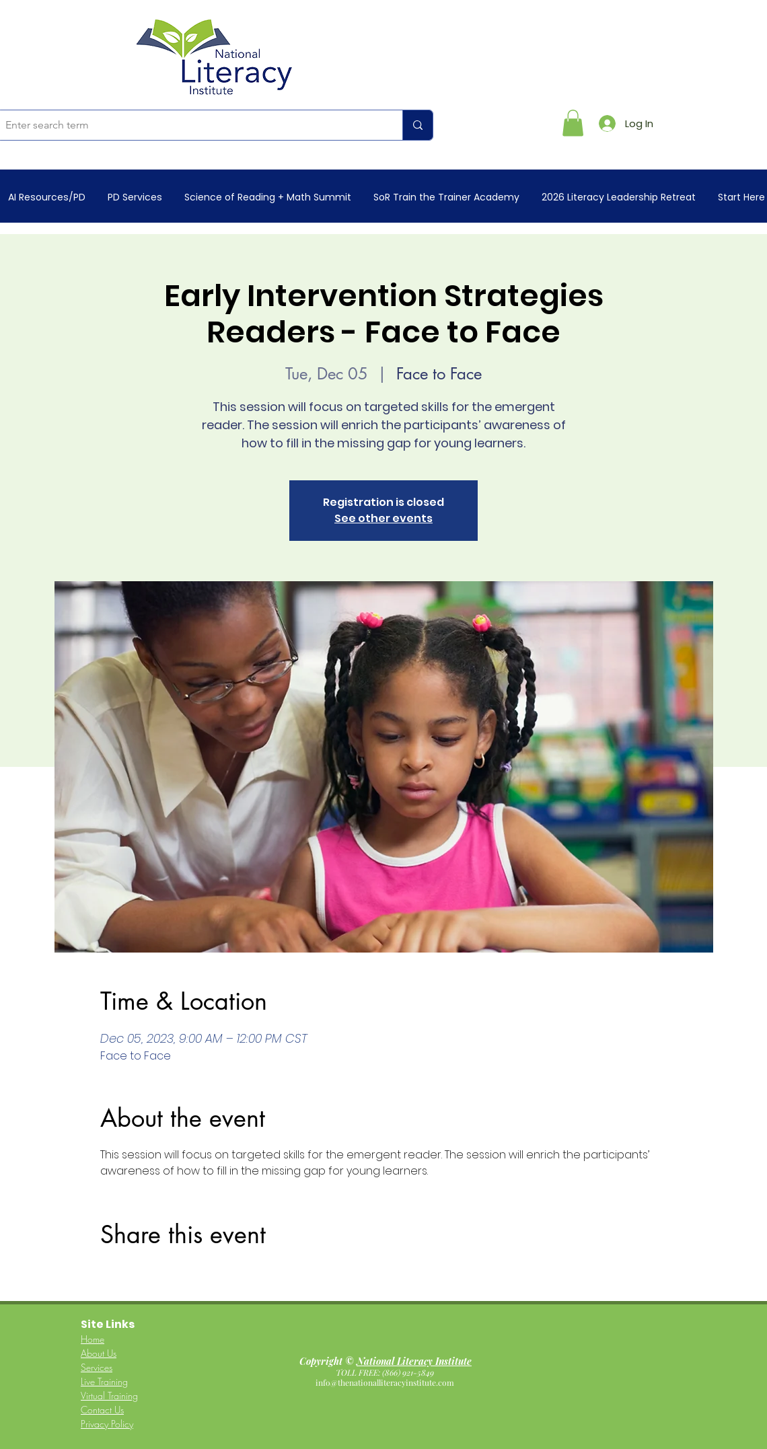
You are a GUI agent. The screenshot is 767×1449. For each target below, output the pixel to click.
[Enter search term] (189, 125)
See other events (383, 518)
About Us (98, 1353)
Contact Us (102, 1409)
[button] (573, 123)
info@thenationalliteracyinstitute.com (386, 1382)
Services (96, 1367)
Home (92, 1339)
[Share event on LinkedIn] (172, 1276)
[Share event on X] (139, 1276)
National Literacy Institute (414, 1361)
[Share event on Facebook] (106, 1276)
